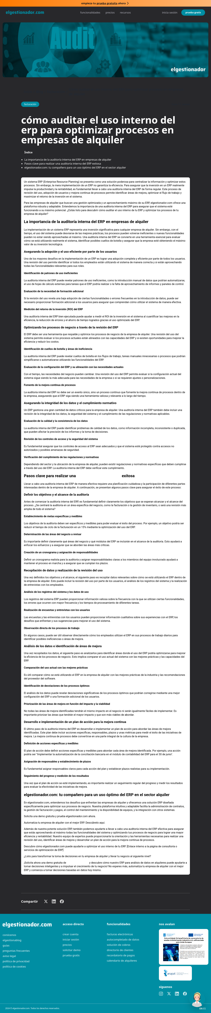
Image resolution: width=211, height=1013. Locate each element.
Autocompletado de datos (123, 939)
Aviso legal (9, 956)
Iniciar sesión (71, 939)
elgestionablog (12, 940)
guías (6, 945)
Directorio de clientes (120, 950)
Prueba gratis (193, 12)
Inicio (28, 91)
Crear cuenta (70, 934)
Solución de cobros (118, 945)
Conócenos (9, 935)
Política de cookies (14, 966)
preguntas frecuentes (16, 951)
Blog (39, 91)
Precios (110, 12)
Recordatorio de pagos (121, 955)
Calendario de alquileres (122, 960)
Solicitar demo (72, 950)
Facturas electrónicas (120, 934)
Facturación (56, 91)
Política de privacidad (16, 961)
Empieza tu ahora (103, 3)
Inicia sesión (169, 12)
